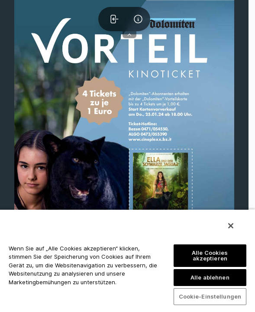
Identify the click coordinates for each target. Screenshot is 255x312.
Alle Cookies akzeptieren (210, 255)
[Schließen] (230, 225)
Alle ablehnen (209, 277)
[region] (127, 260)
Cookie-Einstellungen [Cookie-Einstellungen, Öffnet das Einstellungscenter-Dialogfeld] (210, 296)
